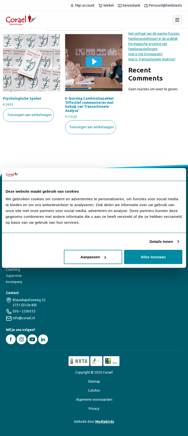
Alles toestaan (153, 257)
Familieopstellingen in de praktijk (153, 39)
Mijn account (82, 5)
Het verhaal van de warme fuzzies (154, 33)
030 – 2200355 (24, 311)
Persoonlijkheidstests (163, 5)
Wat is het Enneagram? (145, 54)
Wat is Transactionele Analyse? (152, 59)
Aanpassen (93, 257)
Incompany (14, 282)
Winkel (106, 5)
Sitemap (94, 381)
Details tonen (161, 241)
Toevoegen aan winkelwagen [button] (29, 115)
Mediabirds (104, 422)
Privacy (94, 409)
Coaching (13, 269)
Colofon (94, 390)
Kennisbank (129, 5)
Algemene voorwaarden (94, 399)
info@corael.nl (24, 318)
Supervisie (14, 276)
